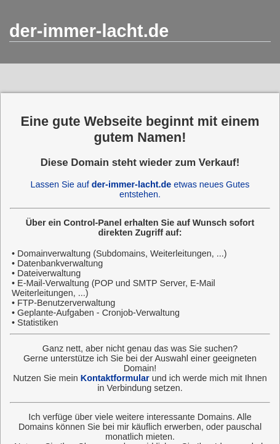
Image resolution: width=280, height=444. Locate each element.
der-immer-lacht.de (89, 31)
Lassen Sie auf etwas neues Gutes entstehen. (140, 189)
